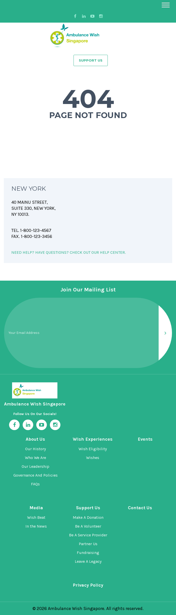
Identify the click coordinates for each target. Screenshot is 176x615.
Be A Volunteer (88, 526)
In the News (36, 526)
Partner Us (88, 543)
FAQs (35, 484)
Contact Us (140, 507)
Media (36, 507)
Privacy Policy (88, 585)
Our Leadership (35, 466)
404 (88, 98)
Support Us (90, 60)
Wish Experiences (93, 439)
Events (145, 439)
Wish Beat (36, 517)
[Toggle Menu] (166, 5)
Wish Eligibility (93, 448)
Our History (35, 448)
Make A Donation (88, 517)
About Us (35, 439)
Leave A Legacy (88, 561)
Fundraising (88, 552)
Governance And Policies (35, 475)
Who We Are (35, 457)
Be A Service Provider (88, 535)
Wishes (92, 457)
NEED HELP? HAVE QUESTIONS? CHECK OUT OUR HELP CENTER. (68, 252)
